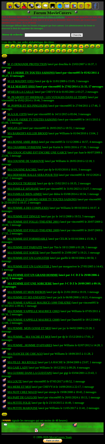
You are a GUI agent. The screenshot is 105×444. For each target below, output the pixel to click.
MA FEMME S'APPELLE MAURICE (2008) (33, 319)
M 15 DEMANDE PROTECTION (27, 64)
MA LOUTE (14, 381)
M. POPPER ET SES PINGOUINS (27, 105)
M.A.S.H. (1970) (17, 114)
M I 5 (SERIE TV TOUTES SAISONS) (31, 72)
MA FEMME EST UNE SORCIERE (29, 283)
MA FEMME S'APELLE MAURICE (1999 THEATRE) (39, 302)
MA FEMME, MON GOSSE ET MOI (29, 328)
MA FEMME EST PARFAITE (24, 247)
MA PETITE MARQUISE (22, 408)
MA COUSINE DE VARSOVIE (25, 161)
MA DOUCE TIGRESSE (21, 183)
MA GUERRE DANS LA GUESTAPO (29, 372)
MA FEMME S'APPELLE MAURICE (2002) (33, 311)
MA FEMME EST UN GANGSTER (28, 257)
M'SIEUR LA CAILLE (20, 91)
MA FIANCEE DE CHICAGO (25, 353)
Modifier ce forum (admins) (52, 429)
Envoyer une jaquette (87, 426)
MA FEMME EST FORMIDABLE (27, 238)
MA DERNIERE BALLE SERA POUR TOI (32, 174)
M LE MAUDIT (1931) (21, 86)
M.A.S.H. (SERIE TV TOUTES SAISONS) (32, 119)
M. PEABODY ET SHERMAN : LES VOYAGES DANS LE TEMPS (47, 97)
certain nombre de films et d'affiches (47, 17)
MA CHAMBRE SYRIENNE (24, 147)
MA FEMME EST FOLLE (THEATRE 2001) (33, 221)
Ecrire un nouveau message (21, 426)
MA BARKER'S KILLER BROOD (27, 133)
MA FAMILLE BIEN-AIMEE (24, 194)
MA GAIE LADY (17, 367)
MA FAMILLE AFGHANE (23, 188)
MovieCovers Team (60, 437)
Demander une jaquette (56, 426)
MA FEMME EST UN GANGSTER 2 (29, 266)
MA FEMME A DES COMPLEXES (28, 207)
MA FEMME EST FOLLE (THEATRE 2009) (33, 230)
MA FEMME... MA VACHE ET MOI (28, 336)
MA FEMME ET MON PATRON (26, 292)
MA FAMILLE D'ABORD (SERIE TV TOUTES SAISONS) (42, 199)
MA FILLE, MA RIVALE (22, 362)
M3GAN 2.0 (14, 128)
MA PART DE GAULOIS (22, 397)
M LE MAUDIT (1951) (20, 81)
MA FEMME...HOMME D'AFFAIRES (29, 345)
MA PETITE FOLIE (19, 402)
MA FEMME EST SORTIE (23, 252)
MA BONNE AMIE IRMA (22, 141)
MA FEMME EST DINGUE (23, 216)
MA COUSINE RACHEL (22, 169)
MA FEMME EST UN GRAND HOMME (32, 274)
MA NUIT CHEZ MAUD (22, 392)
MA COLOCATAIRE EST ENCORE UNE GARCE (37, 152)
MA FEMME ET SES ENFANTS (26, 297)
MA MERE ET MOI (19, 386)
